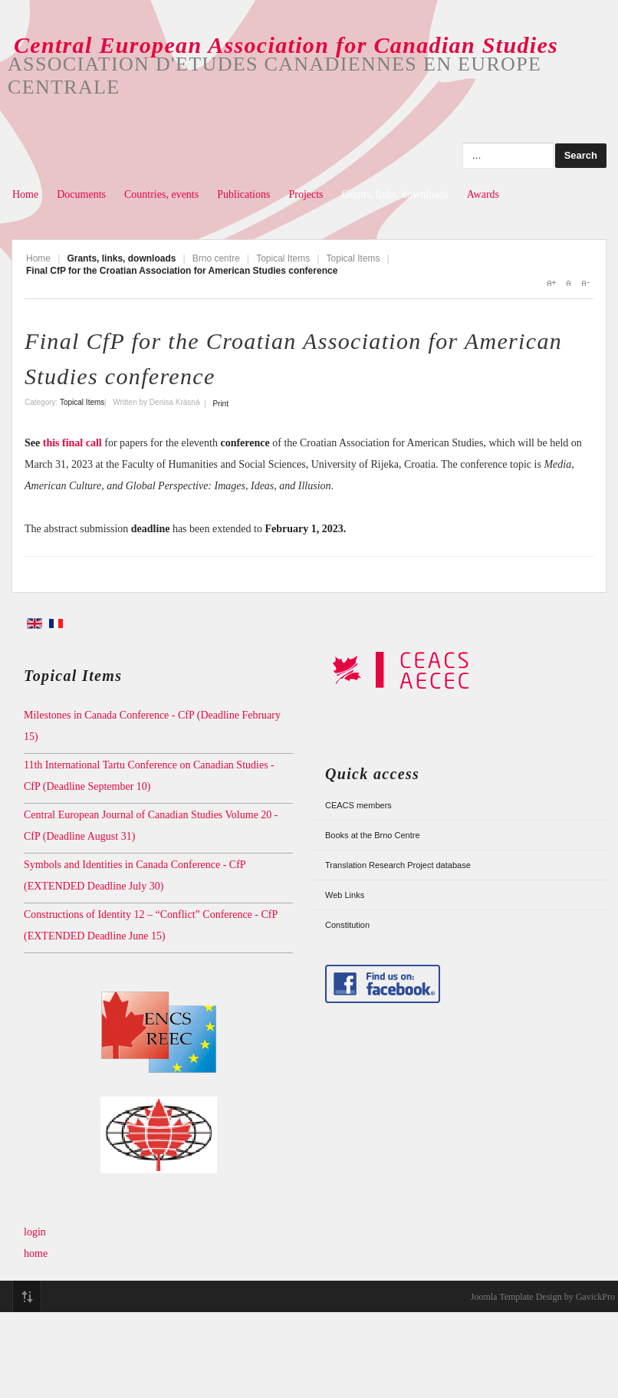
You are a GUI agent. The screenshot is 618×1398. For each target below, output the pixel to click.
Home (25, 194)
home (36, 1253)
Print (220, 404)
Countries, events (161, 194)
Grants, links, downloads (395, 194)
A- (585, 283)
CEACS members (358, 805)
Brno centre (216, 258)
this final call (74, 443)
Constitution (347, 924)
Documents (81, 194)
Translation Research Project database (398, 865)
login (35, 1232)
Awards (483, 194)
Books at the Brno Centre (372, 835)
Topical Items (283, 258)
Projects (305, 194)
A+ (551, 283)
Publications (243, 194)
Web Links (344, 895)
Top (26, 1297)
